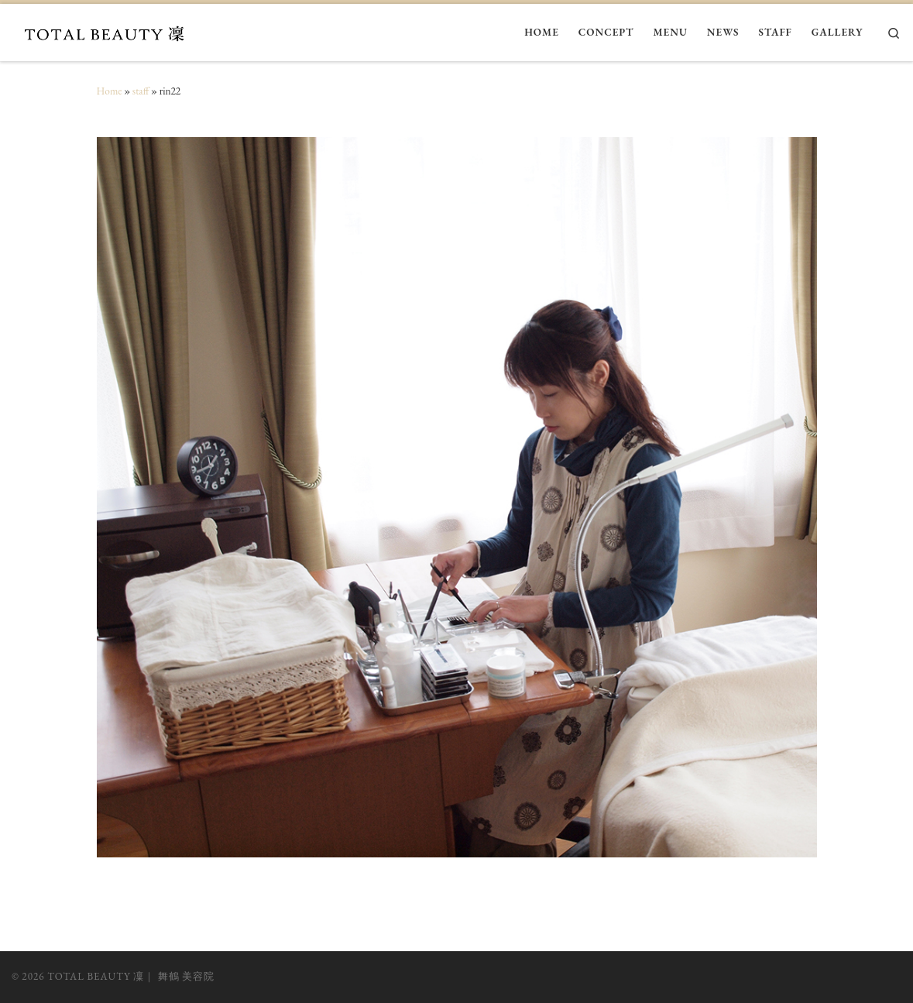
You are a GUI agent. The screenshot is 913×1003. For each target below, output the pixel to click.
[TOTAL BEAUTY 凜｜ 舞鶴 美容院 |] (108, 31)
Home (109, 91)
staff (140, 91)
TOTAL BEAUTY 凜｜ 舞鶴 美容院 (131, 976)
